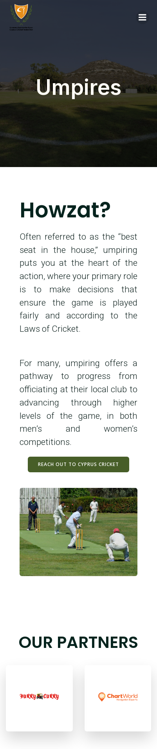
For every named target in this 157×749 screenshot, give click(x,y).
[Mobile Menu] (142, 17)
